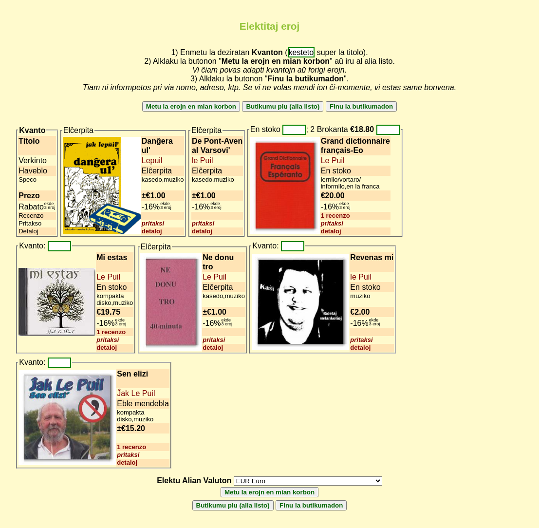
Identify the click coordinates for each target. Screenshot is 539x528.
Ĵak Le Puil (136, 393)
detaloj (152, 231)
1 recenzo (335, 215)
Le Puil (333, 160)
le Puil (202, 160)
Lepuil (152, 160)
